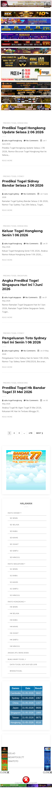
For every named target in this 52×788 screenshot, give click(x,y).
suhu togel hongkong (13, 140)
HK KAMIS (14, 626)
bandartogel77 (15, 757)
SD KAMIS (14, 538)
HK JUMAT (14, 633)
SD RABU (14, 531)
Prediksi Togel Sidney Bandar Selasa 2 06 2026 (22, 183)
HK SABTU (14, 640)
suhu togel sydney (12, 194)
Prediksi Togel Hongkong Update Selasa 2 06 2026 (23, 130)
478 (30, 433)
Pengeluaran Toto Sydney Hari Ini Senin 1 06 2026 (24, 340)
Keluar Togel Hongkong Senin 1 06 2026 (22, 233)
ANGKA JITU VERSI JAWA (18, 653)
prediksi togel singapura (15, 275)
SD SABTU (14, 551)
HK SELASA (14, 613)
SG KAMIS (14, 582)
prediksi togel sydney (13, 176)
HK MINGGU (15, 646)
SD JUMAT (14, 544)
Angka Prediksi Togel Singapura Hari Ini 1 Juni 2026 (22, 285)
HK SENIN (14, 607)
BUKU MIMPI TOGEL (16, 659)
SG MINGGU (15, 595)
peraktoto (12, 761)
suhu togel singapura (12, 297)
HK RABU (14, 620)
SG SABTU (14, 589)
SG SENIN (14, 569)
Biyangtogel (16, 671)
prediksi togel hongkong (15, 123)
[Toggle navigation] (47, 5)
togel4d (10, 753)
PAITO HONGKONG (16, 602)
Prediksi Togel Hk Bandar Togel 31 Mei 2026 (23, 390)
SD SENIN (14, 518)
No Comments (32, 140)
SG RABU (14, 575)
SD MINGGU (15, 557)
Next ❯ (39, 433)
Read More (7, 160)
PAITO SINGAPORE (16, 564)
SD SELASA (14, 525)
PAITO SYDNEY (14, 513)
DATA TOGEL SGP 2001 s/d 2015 (23, 664)
